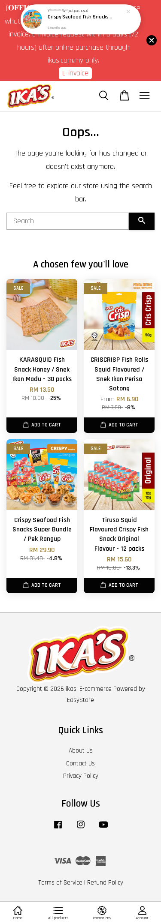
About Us (81, 751)
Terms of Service (60, 883)
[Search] (67, 221)
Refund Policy (105, 883)
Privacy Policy (80, 776)
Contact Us (80, 763)
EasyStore (80, 700)
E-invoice (75, 73)
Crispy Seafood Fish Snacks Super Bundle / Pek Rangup (81, 17)
